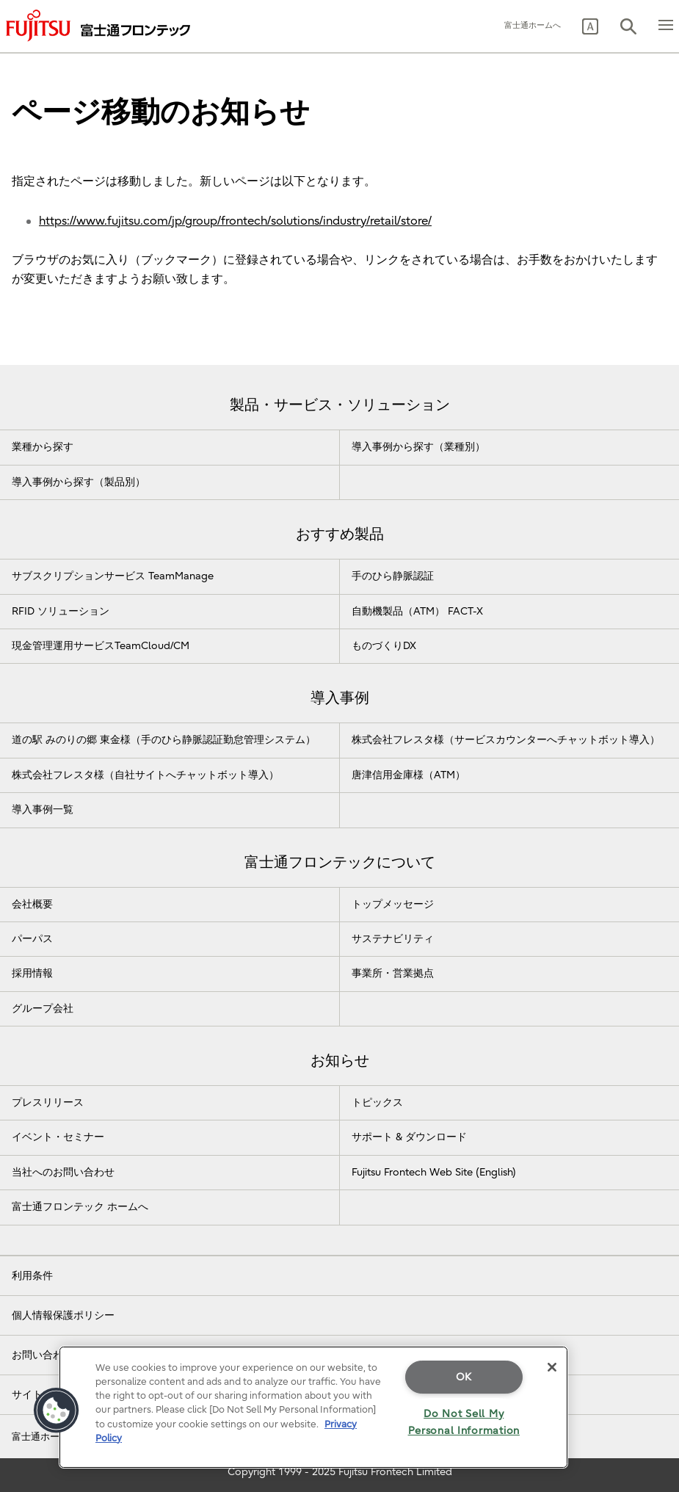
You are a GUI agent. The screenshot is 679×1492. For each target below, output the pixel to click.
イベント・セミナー (58, 1137)
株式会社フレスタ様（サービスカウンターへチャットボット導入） (506, 740)
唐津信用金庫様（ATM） (408, 775)
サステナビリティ (393, 938)
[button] (590, 26)
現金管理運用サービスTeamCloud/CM (100, 646)
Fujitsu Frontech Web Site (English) (434, 1172)
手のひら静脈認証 (393, 576)
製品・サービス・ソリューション (340, 404)
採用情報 (32, 973)
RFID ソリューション (60, 611)
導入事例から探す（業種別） (418, 447)
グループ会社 (42, 1008)
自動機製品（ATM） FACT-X (417, 611)
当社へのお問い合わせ (63, 1172)
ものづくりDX (384, 646)
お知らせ (340, 1060)
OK (464, 1377)
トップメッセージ (393, 904)
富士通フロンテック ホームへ (80, 1207)
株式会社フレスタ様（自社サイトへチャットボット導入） (145, 775)
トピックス (377, 1102)
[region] (313, 1407)
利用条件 (32, 1276)
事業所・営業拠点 (393, 973)
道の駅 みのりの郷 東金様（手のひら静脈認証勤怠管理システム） (164, 740)
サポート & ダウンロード (409, 1137)
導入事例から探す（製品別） (78, 482)
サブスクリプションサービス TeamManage (113, 576)
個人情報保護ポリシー (63, 1315)
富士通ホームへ (532, 25)
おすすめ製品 (340, 534)
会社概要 (32, 904)
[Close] (552, 1367)
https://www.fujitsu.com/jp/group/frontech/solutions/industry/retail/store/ (235, 221)
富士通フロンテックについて (339, 862)
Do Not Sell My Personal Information (464, 1422)
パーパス (32, 938)
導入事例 (340, 697)
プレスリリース (48, 1102)
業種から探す (42, 447)
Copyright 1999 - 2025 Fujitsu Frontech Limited (340, 1472)
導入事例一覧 (42, 809)
